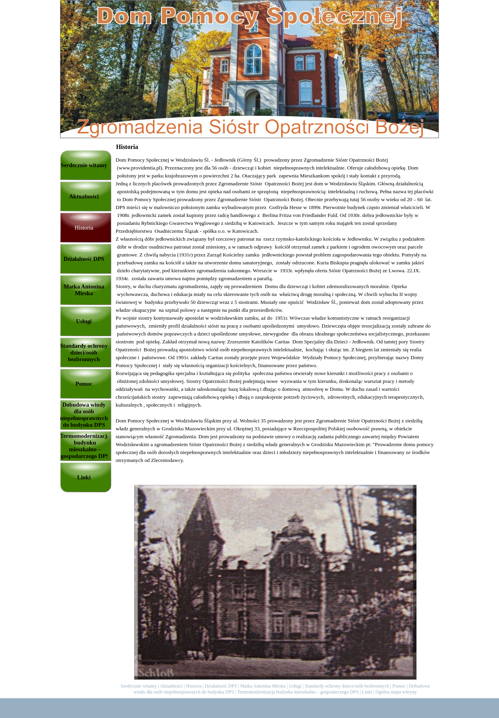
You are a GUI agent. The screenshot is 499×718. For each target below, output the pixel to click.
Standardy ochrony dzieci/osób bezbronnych (347, 686)
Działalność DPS (220, 686)
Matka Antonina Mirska (263, 686)
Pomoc (398, 686)
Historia (193, 686)
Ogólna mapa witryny (396, 692)
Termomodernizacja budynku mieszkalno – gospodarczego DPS (297, 692)
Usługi (295, 686)
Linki (367, 692)
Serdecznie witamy (139, 686)
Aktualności (171, 686)
